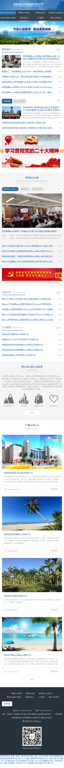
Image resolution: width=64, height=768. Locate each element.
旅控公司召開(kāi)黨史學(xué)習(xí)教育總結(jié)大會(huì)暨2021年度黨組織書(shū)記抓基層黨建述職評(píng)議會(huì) (28, 246)
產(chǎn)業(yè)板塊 (8, 18)
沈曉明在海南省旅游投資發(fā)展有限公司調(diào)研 (24, 123)
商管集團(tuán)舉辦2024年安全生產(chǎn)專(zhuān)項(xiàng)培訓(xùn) (28, 87)
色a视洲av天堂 (32, 763)
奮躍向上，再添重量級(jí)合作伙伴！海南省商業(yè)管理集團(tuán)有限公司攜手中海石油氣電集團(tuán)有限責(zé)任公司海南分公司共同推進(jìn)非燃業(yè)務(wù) (28, 72)
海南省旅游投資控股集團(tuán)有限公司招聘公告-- (23, 345)
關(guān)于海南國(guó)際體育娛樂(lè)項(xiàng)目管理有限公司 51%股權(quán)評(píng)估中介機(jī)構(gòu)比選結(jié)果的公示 (28, 304)
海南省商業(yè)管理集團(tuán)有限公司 (32, 5)
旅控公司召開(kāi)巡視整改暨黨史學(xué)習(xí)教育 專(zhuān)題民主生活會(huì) (28, 251)
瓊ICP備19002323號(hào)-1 (32, 721)
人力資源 (40, 18)
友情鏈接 (7, 704)
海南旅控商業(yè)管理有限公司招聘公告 (19, 355)
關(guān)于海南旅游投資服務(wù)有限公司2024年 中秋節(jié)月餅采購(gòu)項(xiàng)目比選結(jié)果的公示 (28, 315)
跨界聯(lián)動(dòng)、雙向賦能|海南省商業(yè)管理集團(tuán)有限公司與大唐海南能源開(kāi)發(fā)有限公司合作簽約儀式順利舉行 (28, 77)
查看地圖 (58, 714)
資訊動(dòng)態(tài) (56, 13)
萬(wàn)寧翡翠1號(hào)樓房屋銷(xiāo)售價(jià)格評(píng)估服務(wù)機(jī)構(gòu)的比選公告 (28, 320)
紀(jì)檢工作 (37, 189)
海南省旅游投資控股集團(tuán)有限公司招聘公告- (23, 350)
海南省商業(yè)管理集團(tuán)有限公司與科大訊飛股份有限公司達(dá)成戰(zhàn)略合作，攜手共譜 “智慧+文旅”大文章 (28, 82)
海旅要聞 (7, 101)
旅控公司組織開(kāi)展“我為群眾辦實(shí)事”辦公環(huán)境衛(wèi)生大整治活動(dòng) (28, 262)
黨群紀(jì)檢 (40, 13)
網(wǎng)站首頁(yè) (8, 13)
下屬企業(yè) (24, 18)
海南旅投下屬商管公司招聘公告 (15, 334)
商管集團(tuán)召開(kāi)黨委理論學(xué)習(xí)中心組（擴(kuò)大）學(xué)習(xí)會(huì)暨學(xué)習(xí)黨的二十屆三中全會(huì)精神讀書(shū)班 (28, 92)
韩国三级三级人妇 (46, 763)
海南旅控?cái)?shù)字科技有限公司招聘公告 (20, 340)
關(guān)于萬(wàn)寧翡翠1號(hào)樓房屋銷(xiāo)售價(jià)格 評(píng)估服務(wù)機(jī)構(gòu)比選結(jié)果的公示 (28, 299)
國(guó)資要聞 (19, 101)
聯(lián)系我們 (55, 18)
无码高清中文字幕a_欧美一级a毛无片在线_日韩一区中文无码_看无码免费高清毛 (31, 756)
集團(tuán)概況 (24, 13)
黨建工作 (24, 189)
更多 (58, 50)
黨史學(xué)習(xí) (10, 189)
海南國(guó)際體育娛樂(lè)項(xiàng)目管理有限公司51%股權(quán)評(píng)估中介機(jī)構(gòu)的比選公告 (28, 309)
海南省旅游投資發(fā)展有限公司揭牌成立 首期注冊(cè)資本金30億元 (28, 128)
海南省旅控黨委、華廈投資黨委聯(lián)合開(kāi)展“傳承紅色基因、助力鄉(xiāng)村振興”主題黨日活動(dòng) (28, 256)
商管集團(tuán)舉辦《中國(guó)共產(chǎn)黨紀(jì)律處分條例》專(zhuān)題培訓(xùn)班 (32, 231)
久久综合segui (9, 761)
